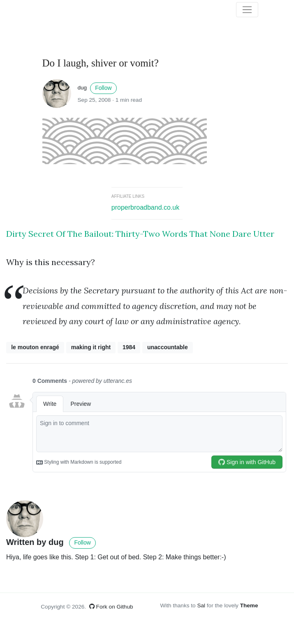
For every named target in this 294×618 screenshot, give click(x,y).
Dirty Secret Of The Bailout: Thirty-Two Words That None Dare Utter (140, 234)
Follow (103, 88)
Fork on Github (111, 607)
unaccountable (167, 347)
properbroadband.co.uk (145, 207)
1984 (129, 347)
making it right (91, 347)
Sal (201, 605)
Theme (249, 605)
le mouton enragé (35, 347)
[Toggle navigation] (247, 10)
